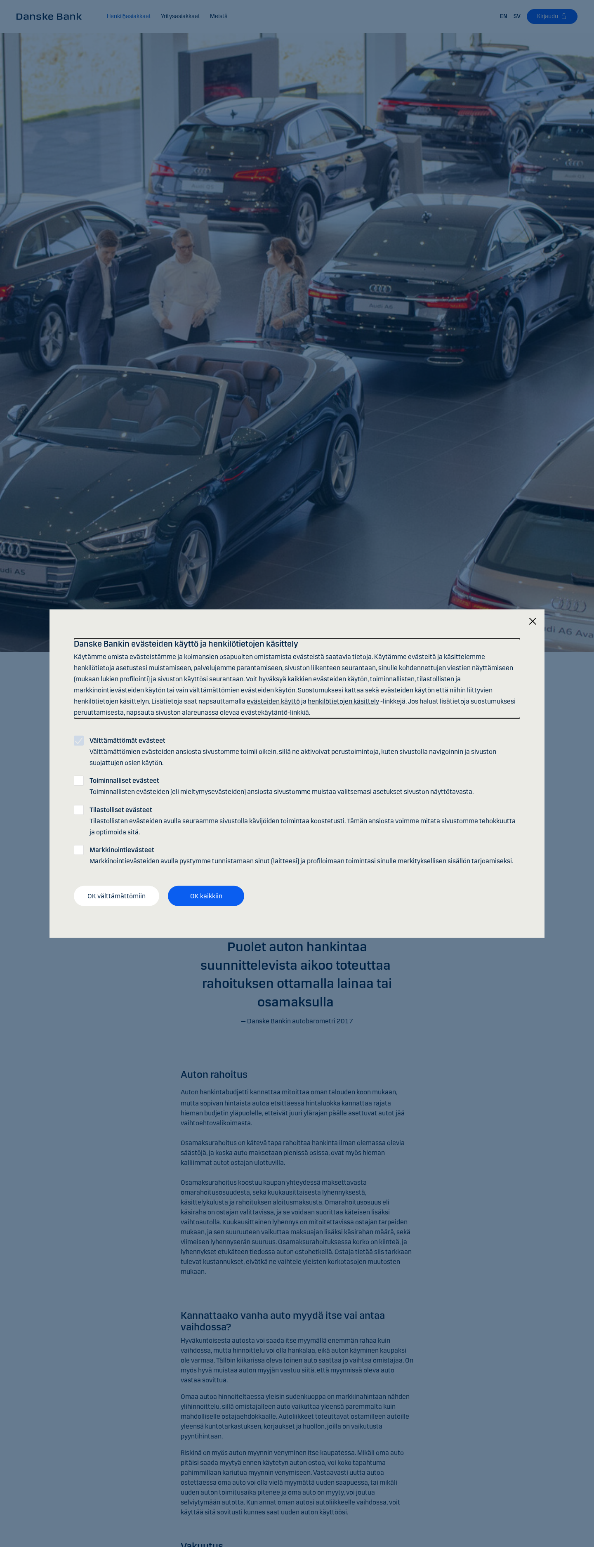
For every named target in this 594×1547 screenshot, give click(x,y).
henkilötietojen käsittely (343, 701)
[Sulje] (532, 621)
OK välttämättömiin (116, 896)
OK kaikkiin (206, 896)
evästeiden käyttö (273, 701)
